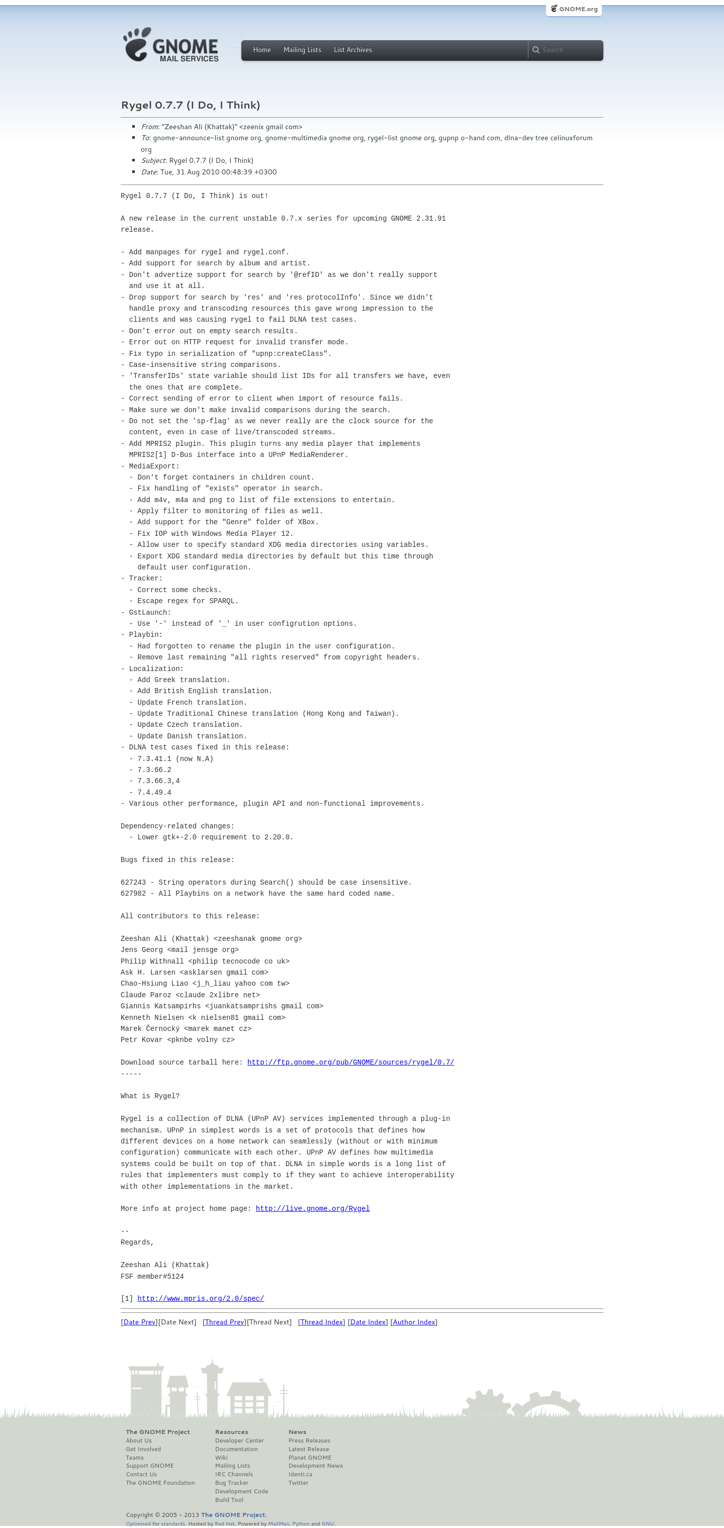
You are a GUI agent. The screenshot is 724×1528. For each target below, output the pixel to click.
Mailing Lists (302, 49)
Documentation (236, 1449)
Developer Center (239, 1441)
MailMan (278, 1523)
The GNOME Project (158, 1432)
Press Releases (309, 1441)
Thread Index (321, 1322)
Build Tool (229, 1500)
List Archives (353, 49)
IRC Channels (234, 1474)
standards (173, 1523)
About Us (139, 1441)
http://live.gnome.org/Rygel (313, 1208)
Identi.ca (300, 1474)
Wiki (221, 1458)
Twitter (298, 1483)
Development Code (241, 1491)
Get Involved (143, 1449)
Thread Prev (224, 1322)
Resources (231, 1432)
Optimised (138, 1523)
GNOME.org (578, 9)
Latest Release (308, 1449)
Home (262, 49)
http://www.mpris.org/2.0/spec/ (201, 1298)
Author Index (414, 1322)
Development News (315, 1466)
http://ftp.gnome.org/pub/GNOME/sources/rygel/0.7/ (351, 1062)
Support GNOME (150, 1466)
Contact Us (141, 1474)
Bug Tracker (232, 1483)
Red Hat (225, 1523)
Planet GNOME (309, 1458)
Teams (135, 1458)
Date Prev (139, 1322)
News (297, 1432)
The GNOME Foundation (160, 1483)
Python (301, 1523)
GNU (328, 1523)
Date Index (368, 1322)
